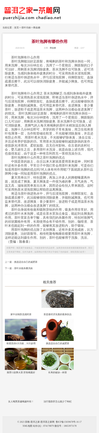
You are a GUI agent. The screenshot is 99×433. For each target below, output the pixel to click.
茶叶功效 (26, 27)
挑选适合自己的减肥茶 (25, 262)
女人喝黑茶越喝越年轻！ (21, 401)
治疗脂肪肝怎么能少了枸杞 (58, 401)
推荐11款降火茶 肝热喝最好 (21, 372)
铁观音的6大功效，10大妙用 (21, 343)
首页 (16, 27)
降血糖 (36, 27)
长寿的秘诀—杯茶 (57, 372)
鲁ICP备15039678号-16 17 (69, 422)
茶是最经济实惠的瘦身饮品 (58, 314)
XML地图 (27, 426)
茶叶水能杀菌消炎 (23, 268)
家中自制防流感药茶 (20, 314)
